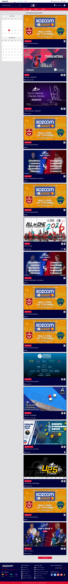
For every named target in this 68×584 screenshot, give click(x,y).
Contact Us (24, 567)
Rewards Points (38, 576)
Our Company (25, 573)
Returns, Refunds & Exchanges (41, 571)
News (24, 9)
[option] (3, 21)
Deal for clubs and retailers (40, 573)
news (11, 1)
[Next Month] (21, 16)
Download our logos (26, 576)
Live (30, 9)
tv (14, 1)
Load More (45, 558)
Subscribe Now (58, 568)
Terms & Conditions (39, 578)
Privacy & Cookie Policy (26, 578)
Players (43, 9)
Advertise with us (25, 571)
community (20, 1)
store (25, 1)
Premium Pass (25, 569)
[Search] (20, 5)
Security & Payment (39, 567)
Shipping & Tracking (39, 569)
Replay (36, 9)
